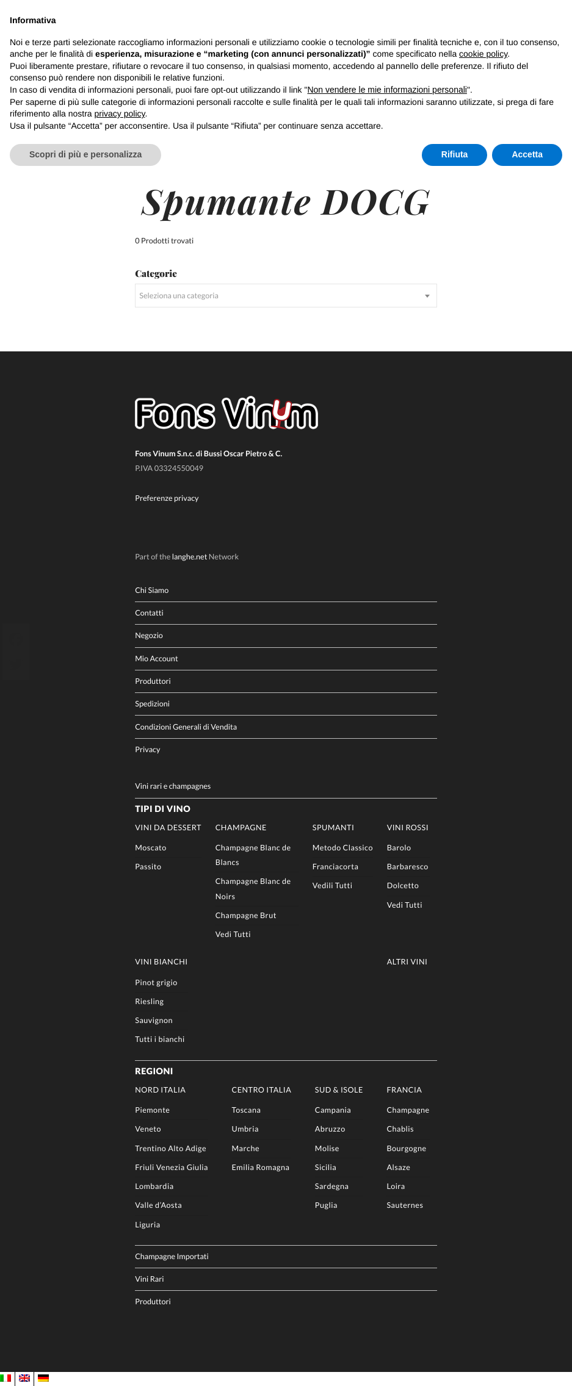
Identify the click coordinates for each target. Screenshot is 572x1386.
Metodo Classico (343, 846)
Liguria (147, 1223)
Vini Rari (149, 1277)
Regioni (154, 1070)
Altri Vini (407, 961)
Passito (148, 865)
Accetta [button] (527, 154)
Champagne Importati (172, 1255)
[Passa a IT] (5, 1378)
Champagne (241, 826)
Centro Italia (262, 1088)
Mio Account (156, 657)
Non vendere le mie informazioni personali (386, 90)
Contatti (149, 611)
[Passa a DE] (43, 1378)
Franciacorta (336, 865)
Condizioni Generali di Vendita (186, 725)
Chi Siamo (151, 589)
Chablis (400, 1128)
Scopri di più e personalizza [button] (85, 154)
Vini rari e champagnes (173, 784)
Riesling (149, 1000)
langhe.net (190, 556)
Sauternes (404, 1203)
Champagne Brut (246, 914)
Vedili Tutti (333, 884)
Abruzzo (330, 1128)
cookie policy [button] (483, 54)
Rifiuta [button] (454, 154)
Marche (246, 1147)
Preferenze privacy (166, 496)
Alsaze (398, 1166)
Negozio (149, 634)
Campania (333, 1108)
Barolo (399, 846)
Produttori (153, 679)
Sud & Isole (339, 1088)
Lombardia (154, 1185)
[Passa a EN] (24, 1378)
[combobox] (286, 294)
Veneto (148, 1128)
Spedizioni (152, 702)
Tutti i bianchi (159, 1038)
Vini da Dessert (168, 826)
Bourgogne (406, 1147)
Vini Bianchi (161, 961)
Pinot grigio (156, 981)
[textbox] (286, 294)
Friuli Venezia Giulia (171, 1166)
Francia (404, 1088)
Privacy (147, 748)
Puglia (326, 1203)
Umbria (245, 1128)
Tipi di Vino (162, 808)
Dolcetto (403, 884)
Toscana (246, 1108)
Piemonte (152, 1108)
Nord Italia (160, 1088)
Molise (327, 1147)
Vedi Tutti (233, 933)
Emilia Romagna (261, 1166)
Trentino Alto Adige (170, 1147)
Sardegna (332, 1185)
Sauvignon (154, 1019)
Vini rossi (408, 826)
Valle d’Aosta (158, 1203)
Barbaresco (408, 865)
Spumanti (334, 826)
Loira (395, 1185)
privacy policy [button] (120, 113)
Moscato (151, 846)
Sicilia (325, 1166)
